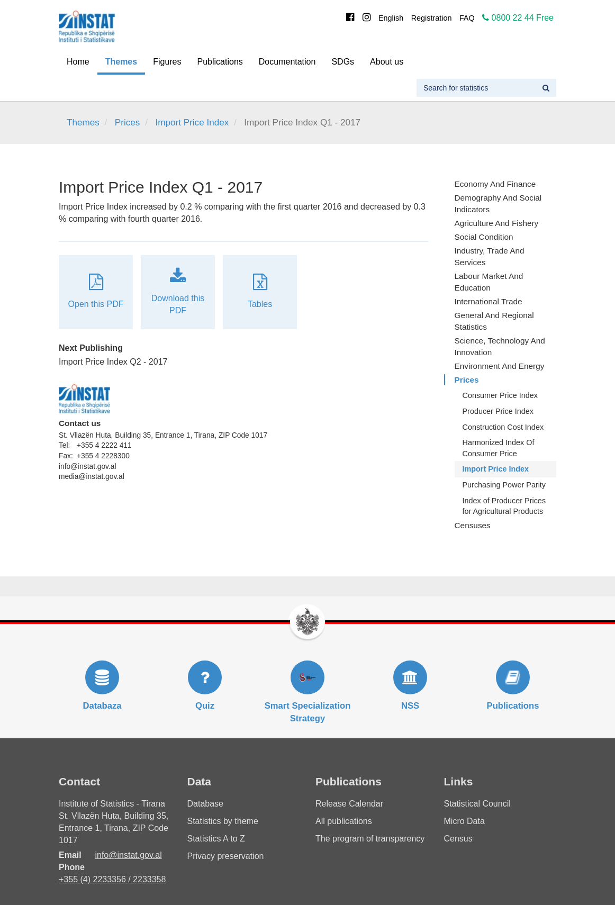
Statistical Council (477, 803)
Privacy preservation (225, 856)
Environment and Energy (500, 365)
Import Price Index (192, 122)
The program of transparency (369, 838)
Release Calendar (349, 803)
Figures (167, 61)
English (390, 18)
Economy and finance (495, 183)
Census (458, 838)
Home (78, 61)
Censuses (473, 525)
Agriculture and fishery (497, 223)
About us (386, 61)
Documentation (287, 61)
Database (205, 803)
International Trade (488, 301)
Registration (431, 18)
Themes (121, 61)
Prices (127, 122)
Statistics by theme (222, 821)
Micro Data (464, 821)
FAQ (467, 18)
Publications (220, 61)
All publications (343, 821)
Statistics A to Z (216, 838)
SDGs (342, 61)
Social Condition (484, 236)
